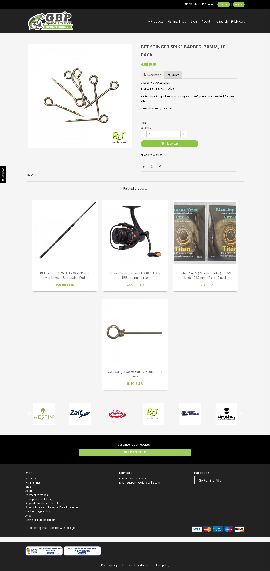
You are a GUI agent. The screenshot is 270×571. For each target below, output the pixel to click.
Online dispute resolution (40, 519)
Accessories (162, 82)
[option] (80, 96)
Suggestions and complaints (42, 503)
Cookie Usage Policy (37, 511)
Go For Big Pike (210, 480)
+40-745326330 (137, 478)
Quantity (146, 128)
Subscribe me (135, 452)
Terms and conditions (135, 565)
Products (155, 21)
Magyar (239, 4)
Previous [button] (29, 414)
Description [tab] (152, 75)
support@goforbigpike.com (143, 482)
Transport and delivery (38, 499)
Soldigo (70, 528)
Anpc (28, 515)
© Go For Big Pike (36, 528)
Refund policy (161, 565)
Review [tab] (173, 74)
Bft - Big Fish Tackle (161, 88)
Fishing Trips (177, 21)
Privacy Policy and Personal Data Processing (52, 507)
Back (30, 174)
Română (223, 4)
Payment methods (36, 495)
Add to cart (169, 143)
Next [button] (241, 414)
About (206, 21)
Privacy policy (109, 565)
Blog (193, 21)
